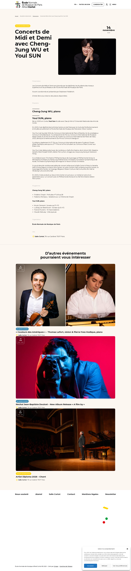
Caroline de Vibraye (66, 566)
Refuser (104, 566)
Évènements (35, 16)
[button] (127, 549)
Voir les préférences (120, 566)
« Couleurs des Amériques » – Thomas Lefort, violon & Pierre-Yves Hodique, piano (59, 332)
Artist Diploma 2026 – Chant (31, 477)
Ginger (56, 566)
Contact (71, 494)
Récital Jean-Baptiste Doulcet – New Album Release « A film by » (50, 404)
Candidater (98, 5)
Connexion (106, 4)
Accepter (90, 566)
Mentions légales (90, 494)
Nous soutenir (21, 494)
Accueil (16, 16)
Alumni (38, 494)
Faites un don (84, 5)
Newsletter (110, 494)
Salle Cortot (54, 494)
